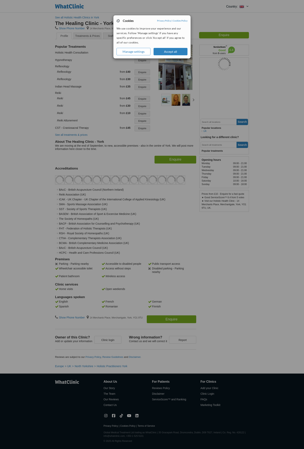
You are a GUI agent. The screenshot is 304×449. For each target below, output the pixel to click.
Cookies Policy (180, 20)
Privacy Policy (164, 20)
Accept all (170, 51)
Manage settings (134, 51)
